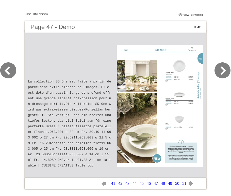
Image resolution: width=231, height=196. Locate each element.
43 (127, 183)
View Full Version (193, 14)
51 (184, 183)
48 (163, 183)
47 (156, 183)
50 (177, 183)
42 (120, 183)
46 (149, 183)
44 (135, 183)
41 (113, 183)
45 (142, 183)
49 (170, 183)
